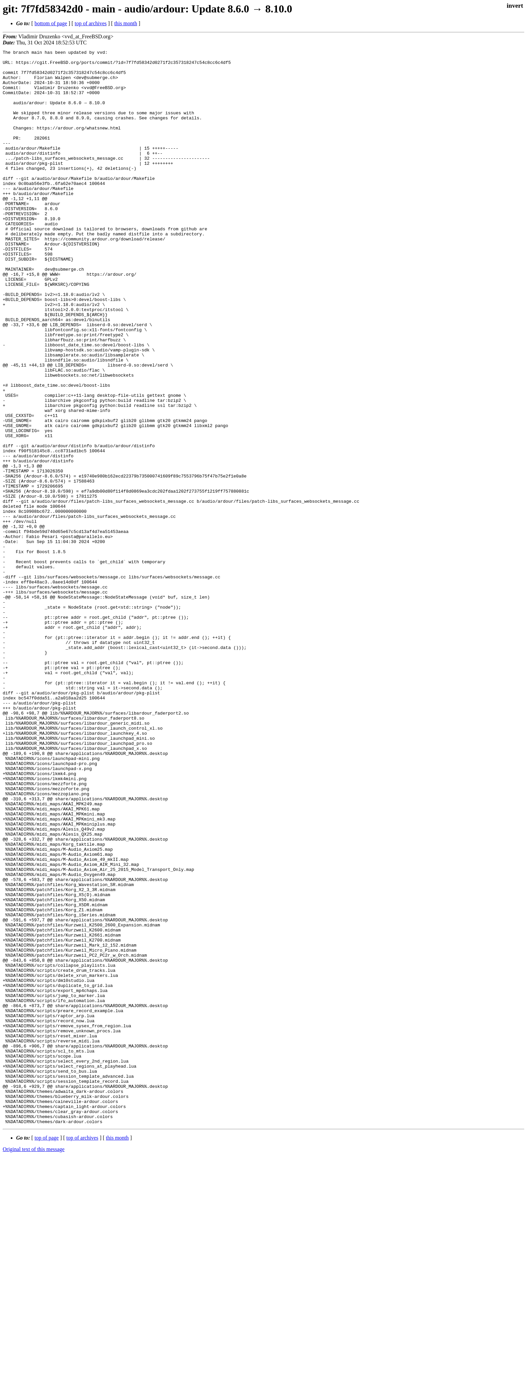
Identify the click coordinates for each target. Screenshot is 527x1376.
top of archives (91, 23)
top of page (47, 1352)
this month (125, 23)
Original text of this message (34, 1364)
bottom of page (51, 23)
